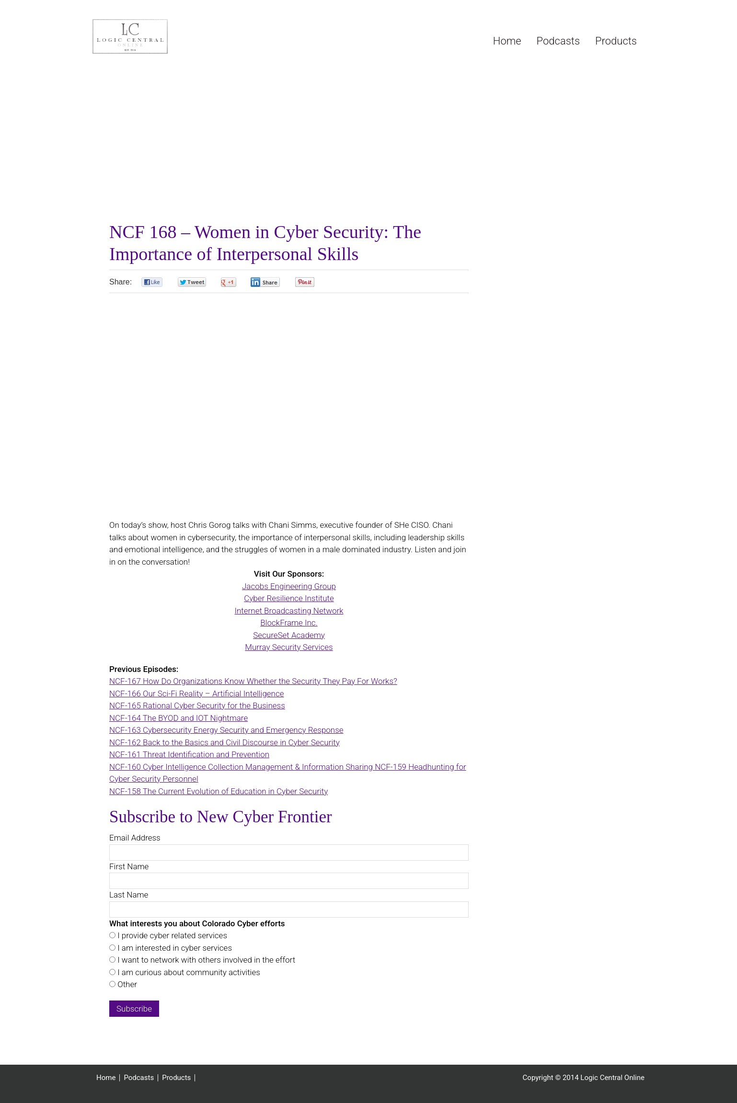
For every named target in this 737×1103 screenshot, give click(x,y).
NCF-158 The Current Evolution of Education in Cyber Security (218, 791)
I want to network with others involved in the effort (205, 960)
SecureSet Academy (289, 635)
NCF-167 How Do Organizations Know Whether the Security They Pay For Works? (253, 681)
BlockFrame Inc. (288, 622)
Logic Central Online (164, 36)
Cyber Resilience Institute (289, 598)
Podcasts (139, 1077)
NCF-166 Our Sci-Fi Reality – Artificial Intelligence (196, 693)
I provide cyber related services (171, 935)
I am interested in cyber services (173, 948)
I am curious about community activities (187, 972)
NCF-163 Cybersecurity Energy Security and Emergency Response (226, 730)
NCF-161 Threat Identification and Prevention (189, 754)
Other (126, 984)
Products (176, 1077)
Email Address (135, 837)
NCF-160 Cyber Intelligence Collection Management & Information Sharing (242, 767)
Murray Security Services (289, 647)
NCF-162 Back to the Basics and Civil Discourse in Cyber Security (224, 742)
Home (105, 1077)
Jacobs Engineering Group (289, 586)
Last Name (128, 894)
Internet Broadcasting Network (288, 610)
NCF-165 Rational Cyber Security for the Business (197, 705)
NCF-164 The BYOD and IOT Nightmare (178, 718)
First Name (129, 866)
